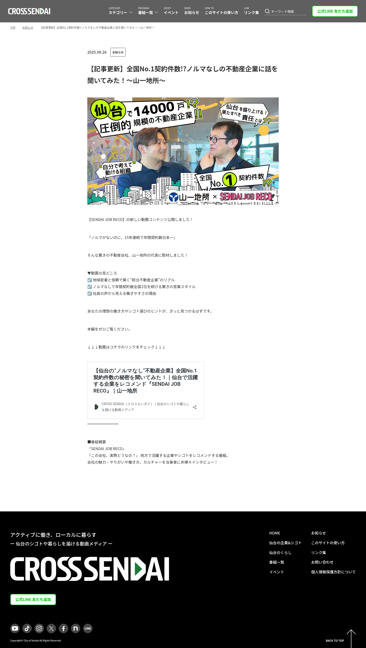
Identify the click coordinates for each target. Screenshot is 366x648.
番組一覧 (276, 562)
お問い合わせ (322, 562)
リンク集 (318, 552)
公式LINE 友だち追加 (335, 11)
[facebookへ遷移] (63, 628)
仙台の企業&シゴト (285, 542)
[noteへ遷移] (75, 628)
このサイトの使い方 (328, 542)
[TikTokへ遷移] (27, 628)
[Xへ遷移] (51, 628)
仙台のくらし (280, 552)
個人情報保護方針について (333, 572)
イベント (276, 572)
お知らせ (27, 27)
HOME (274, 533)
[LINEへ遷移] (87, 628)
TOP (13, 27)
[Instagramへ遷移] (39, 628)
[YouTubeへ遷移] (15, 628)
